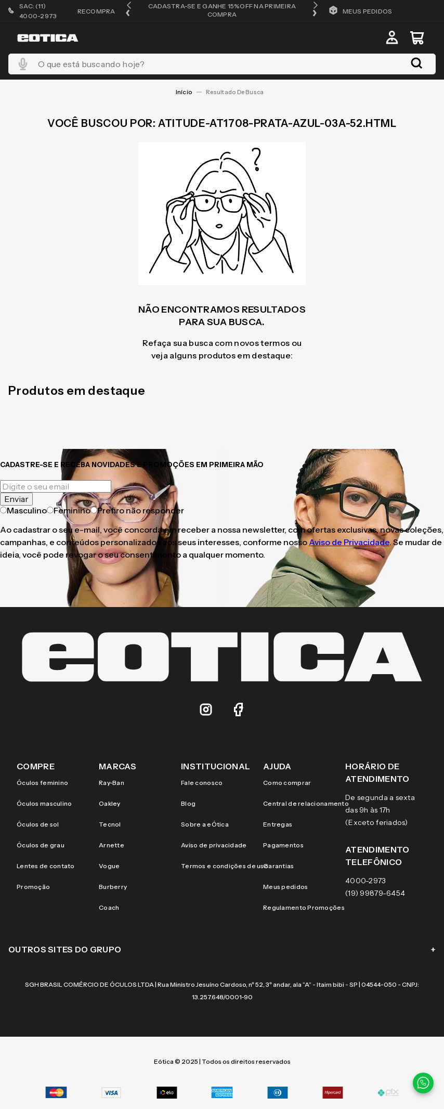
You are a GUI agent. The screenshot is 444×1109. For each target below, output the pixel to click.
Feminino (68, 510)
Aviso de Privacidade (349, 542)
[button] (129, 10)
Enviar (16, 499)
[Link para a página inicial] (184, 92)
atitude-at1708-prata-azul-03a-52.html (237, 92)
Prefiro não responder (137, 510)
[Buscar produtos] (418, 64)
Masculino (23, 510)
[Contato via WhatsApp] (423, 1083)
